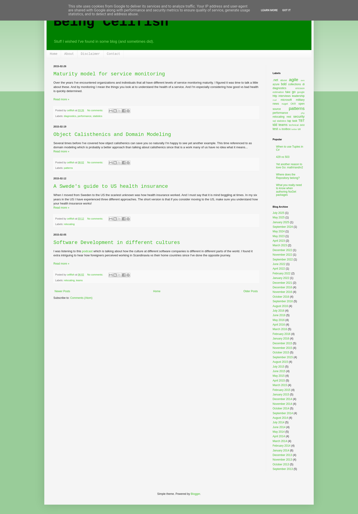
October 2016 (281, 296)
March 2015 (280, 385)
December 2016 (282, 287)
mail (275, 100)
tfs (280, 129)
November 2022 (282, 254)
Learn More (269, 10)
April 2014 (279, 436)
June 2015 (279, 371)
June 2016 (279, 315)
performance (85, 116)
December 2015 (282, 343)
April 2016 (279, 324)
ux (299, 129)
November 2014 (282, 403)
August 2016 (280, 306)
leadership (298, 96)
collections (294, 84)
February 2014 (281, 445)
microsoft (286, 99)
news (276, 103)
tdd (275, 125)
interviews (285, 96)
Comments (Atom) (81, 297)
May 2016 (279, 320)
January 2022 (281, 278)
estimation (278, 92)
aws (303, 80)
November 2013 (282, 459)
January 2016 (281, 338)
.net (275, 80)
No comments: (95, 110)
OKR (293, 103)
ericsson (300, 88)
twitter (294, 129)
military (300, 99)
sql (274, 120)
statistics (97, 116)
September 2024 (283, 226)
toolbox (286, 129)
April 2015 (279, 380)
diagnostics (70, 116)
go (293, 92)
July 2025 (278, 213)
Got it (286, 10)
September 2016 (283, 301)
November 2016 (282, 292)
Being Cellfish (110, 22)
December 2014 (282, 399)
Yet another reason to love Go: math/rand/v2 (289, 166)
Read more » (61, 99)
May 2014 (279, 431)
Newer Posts (62, 291)
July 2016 (278, 310)
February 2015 (281, 390)
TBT (301, 120)
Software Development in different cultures (116, 243)
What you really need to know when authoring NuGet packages (289, 189)
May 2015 (279, 375)
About (69, 54)
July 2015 (278, 366)
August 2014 (280, 417)
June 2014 (279, 427)
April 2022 (279, 268)
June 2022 (279, 264)
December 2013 (282, 455)
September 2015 (283, 357)
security (299, 116)
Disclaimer (90, 54)
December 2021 (282, 282)
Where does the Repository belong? (288, 176)
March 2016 (280, 329)
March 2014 (280, 441)
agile (293, 79)
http (275, 96)
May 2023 (279, 236)
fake (287, 92)
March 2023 (280, 245)
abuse (283, 80)
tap (289, 120)
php (303, 113)
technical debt (297, 125)
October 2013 (281, 464)
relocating (69, 224)
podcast (87, 251)
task (294, 120)
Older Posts (250, 291)
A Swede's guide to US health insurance (110, 186)
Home (54, 54)
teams (79, 280)
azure (276, 84)
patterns (68, 168)
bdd (284, 84)
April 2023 (279, 240)
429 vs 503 (283, 157)
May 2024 (279, 231)
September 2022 (283, 259)
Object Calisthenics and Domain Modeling (112, 135)
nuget (285, 103)
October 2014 (281, 408)
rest (289, 116)
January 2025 (281, 222)
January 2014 (281, 450)
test (275, 129)
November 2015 (282, 348)
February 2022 (281, 273)
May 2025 (279, 217)
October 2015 (281, 352)
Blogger (195, 493)
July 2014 (278, 422)
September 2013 (283, 469)
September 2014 (283, 413)
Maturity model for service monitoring (109, 74)
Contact (113, 54)
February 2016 (281, 334)
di (304, 84)
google (301, 92)
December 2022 (282, 250)
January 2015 (281, 394)
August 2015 (280, 361)
